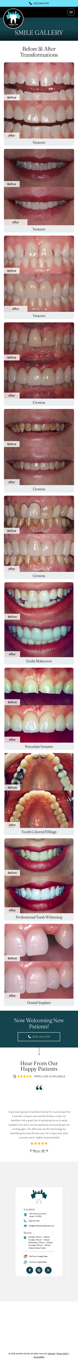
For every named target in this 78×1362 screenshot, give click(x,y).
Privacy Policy (62, 1353)
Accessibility (39, 1357)
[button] (71, 12)
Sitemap (51, 1353)
